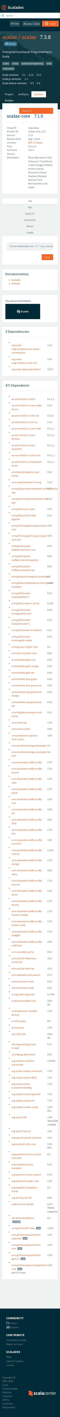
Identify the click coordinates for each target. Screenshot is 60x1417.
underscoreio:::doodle (23, 1204)
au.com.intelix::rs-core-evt (25, 415)
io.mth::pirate (19, 1021)
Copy (47, 257)
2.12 (38, 75)
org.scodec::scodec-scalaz (25, 1107)
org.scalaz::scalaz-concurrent (27, 1070)
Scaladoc (16, 279)
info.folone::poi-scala (23, 987)
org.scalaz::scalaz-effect (24, 1077)
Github (11, 1323)
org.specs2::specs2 (21, 1131)
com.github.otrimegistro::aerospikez (31, 576)
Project (9, 94)
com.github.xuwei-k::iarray (25, 603)
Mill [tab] (30, 207)
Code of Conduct (14, 1361)
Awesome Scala (31, 24)
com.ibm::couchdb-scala (24, 653)
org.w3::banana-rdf (21, 1197)
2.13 (30, 75)
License (10, 1365)
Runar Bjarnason (37, 157)
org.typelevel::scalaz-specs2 (26, 1174)
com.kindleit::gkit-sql (23, 672)
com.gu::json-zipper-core (25, 646)
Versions (39, 94)
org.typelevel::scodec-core (25, 1180)
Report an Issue (14, 1344)
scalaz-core (18, 116)
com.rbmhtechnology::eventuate (29, 745)
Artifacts (23, 94)
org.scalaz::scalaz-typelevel (26, 1094)
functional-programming (32, 63)
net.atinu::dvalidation (23, 1217)
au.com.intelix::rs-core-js (24, 422)
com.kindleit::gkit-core (24, 659)
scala (49, 63)
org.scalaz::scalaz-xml (23, 1100)
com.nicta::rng (19, 722)
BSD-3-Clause (35, 142)
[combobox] (36, 111)
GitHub (10, 43)
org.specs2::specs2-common (26, 1137)
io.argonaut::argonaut (23, 994)
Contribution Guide (16, 1340)
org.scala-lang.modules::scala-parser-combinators (26, 349)
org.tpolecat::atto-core (24, 1143)
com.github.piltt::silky (23, 1228)
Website (16, 283)
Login (50, 23)
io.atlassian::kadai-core (24, 1000)
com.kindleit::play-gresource (27, 685)
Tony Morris (46, 161)
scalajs (15, 63)
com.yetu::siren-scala (23, 981)
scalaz (9, 37)
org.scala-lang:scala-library (26, 369)
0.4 (38, 83)
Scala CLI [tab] (30, 213)
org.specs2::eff (19, 1117)
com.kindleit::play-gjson (24, 679)
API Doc (15, 23)
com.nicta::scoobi (21, 728)
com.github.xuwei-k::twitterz (27, 630)
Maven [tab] (30, 226)
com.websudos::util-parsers (26, 974)
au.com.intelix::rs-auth (23, 398)
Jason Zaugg (36, 164)
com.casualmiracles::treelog (26, 482)
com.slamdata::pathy (23, 951)
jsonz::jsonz (18, 1027)
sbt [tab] (30, 200)
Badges (9, 100)
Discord (12, 1327)
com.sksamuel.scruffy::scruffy (27, 762)
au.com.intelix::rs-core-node (26, 428)
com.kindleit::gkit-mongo (25, 666)
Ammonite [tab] (30, 219)
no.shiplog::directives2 (23, 1054)
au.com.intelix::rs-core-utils (26, 455)
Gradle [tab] (30, 232)
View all (32, 146)
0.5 (32, 83)
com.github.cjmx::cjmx (23, 508)
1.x (26, 79)
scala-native (8, 68)
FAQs (8, 1356)
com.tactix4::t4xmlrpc (23, 968)
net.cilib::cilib (19, 1034)
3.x (23, 75)
